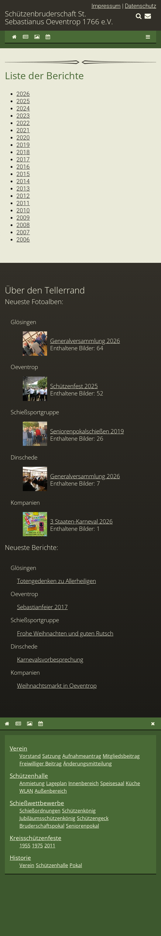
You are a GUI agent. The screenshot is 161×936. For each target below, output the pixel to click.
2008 (23, 225)
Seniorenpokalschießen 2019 (87, 431)
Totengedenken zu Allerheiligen (56, 581)
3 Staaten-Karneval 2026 (81, 521)
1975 (37, 845)
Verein (18, 748)
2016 (23, 166)
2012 (23, 195)
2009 (23, 217)
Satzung (51, 756)
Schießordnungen (39, 810)
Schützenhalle (29, 776)
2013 (23, 188)
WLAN (26, 791)
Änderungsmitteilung (87, 763)
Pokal (76, 865)
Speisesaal (112, 783)
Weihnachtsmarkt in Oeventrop (57, 685)
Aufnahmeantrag (81, 756)
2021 (23, 130)
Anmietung (32, 783)
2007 (23, 232)
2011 (23, 203)
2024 (23, 108)
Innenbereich (83, 783)
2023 (23, 115)
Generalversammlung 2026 (85, 341)
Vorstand (30, 756)
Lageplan (56, 783)
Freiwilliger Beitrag (40, 763)
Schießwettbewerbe (37, 803)
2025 (23, 101)
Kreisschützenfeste (35, 838)
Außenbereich (51, 791)
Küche (133, 783)
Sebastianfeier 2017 (42, 607)
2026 (23, 93)
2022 (23, 123)
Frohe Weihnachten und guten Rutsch (65, 633)
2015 (23, 174)
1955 (24, 845)
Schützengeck (92, 818)
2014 (23, 181)
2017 (23, 159)
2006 (23, 239)
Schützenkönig (79, 810)
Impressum (106, 5)
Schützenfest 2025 (74, 386)
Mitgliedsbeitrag (121, 756)
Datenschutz (140, 5)
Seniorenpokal (82, 825)
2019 (23, 144)
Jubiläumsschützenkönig (47, 818)
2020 (23, 137)
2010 (23, 210)
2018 (23, 152)
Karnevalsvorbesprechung (50, 659)
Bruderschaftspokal (41, 825)
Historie (20, 857)
